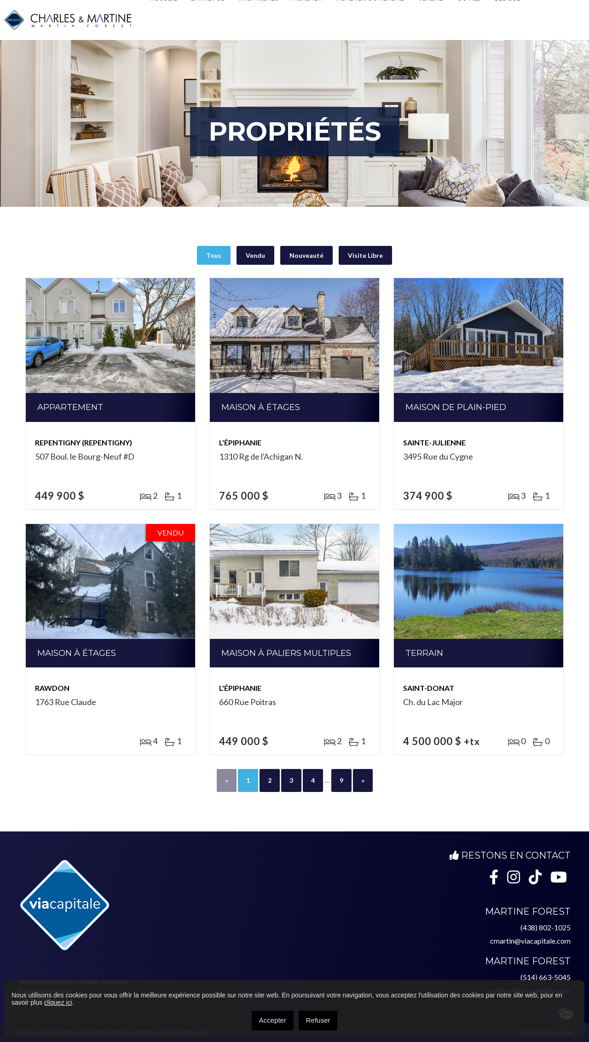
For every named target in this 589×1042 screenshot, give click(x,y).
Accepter (272, 1020)
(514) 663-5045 (545, 977)
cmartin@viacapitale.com (530, 940)
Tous (213, 255)
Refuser (318, 1020)
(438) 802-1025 (545, 927)
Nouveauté (306, 255)
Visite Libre (365, 255)
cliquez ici (58, 1002)
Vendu (255, 255)
